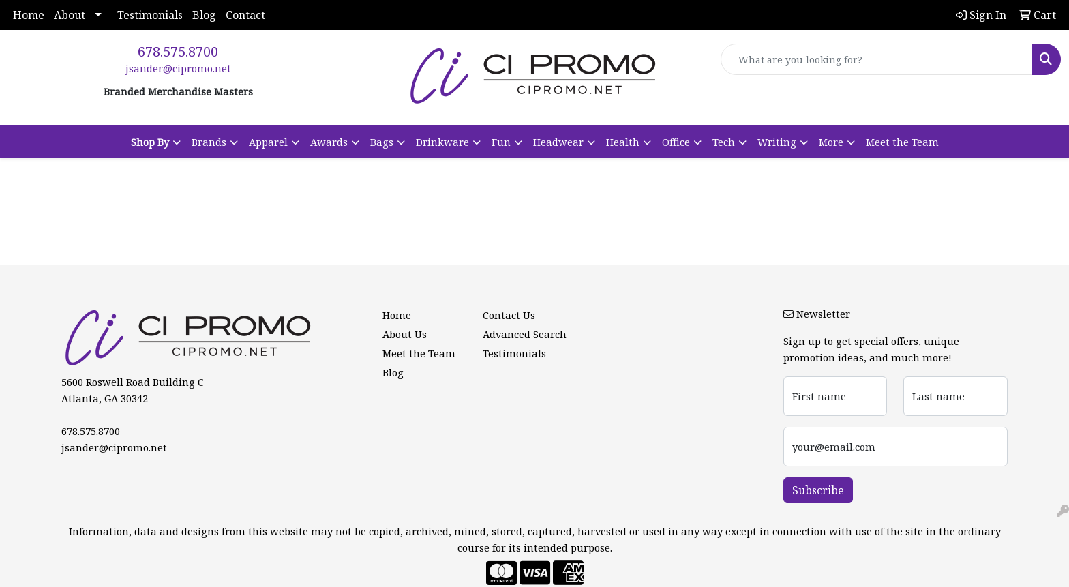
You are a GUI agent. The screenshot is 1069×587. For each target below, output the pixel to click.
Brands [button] (209, 142)
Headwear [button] (558, 142)
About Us (404, 334)
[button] (155, 141)
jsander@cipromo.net (178, 68)
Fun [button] (501, 142)
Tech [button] (723, 142)
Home (28, 14)
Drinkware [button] (442, 142)
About (69, 14)
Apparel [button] (268, 142)
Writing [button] (776, 142)
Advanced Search (525, 334)
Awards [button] (329, 142)
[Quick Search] (876, 59)
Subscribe (818, 490)
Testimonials (150, 14)
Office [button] (676, 142)
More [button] (831, 142)
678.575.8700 (178, 51)
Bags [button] (381, 142)
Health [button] (622, 142)
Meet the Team (902, 142)
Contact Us (509, 315)
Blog (204, 14)
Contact (245, 14)
